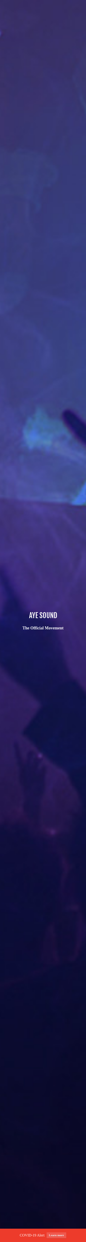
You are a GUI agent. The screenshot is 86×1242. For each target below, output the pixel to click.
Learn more (56, 1236)
